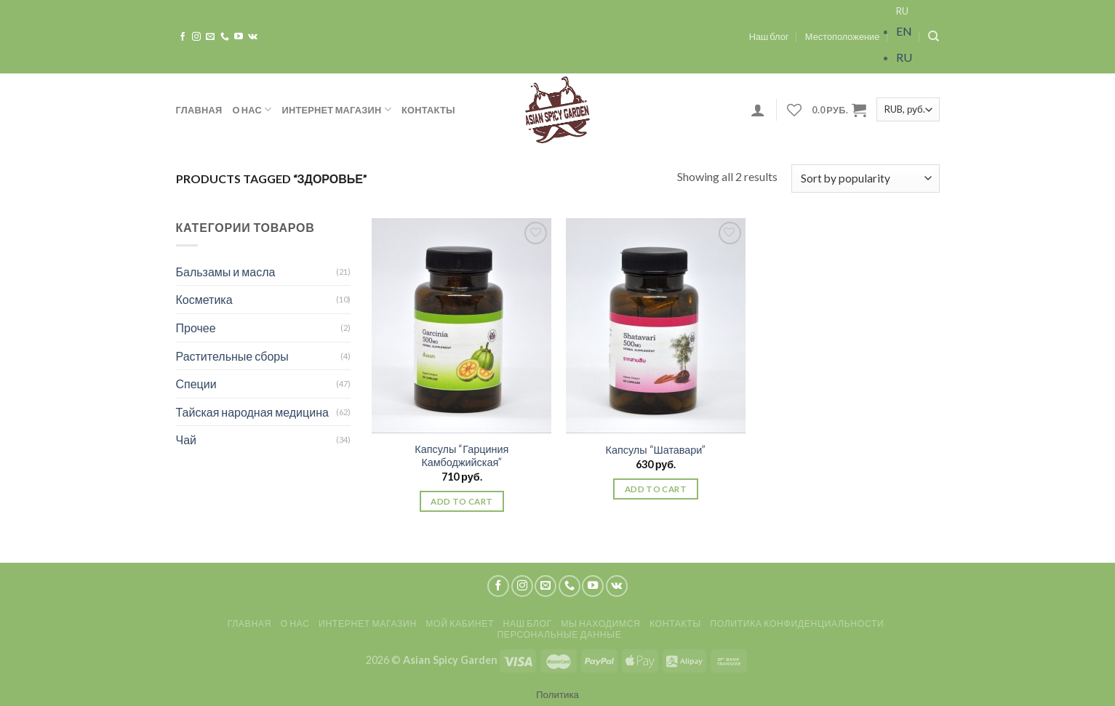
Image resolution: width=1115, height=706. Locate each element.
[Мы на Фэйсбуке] (182, 37)
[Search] (933, 36)
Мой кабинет (459, 623)
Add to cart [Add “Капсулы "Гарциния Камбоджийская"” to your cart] (461, 501)
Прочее (196, 327)
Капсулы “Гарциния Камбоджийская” (461, 456)
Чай (186, 439)
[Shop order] (865, 178)
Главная (199, 110)
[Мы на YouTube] (238, 37)
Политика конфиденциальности (797, 623)
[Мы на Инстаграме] (196, 37)
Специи (196, 383)
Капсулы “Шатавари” (656, 450)
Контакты (428, 110)
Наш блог (769, 36)
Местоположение (842, 36)
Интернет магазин (336, 109)
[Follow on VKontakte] (252, 37)
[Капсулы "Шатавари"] (656, 325)
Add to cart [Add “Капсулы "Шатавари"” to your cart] (656, 489)
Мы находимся (600, 623)
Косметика (204, 299)
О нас (251, 109)
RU (902, 11)
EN (904, 31)
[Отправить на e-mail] (210, 37)
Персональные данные (559, 634)
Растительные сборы (232, 356)
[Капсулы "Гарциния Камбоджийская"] (461, 325)
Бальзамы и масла (226, 271)
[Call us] (224, 37)
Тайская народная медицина (252, 412)
